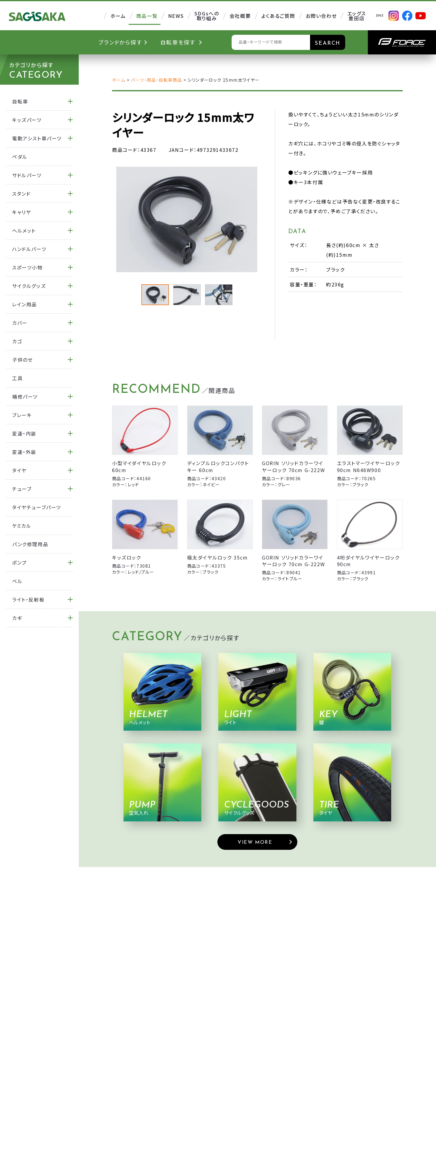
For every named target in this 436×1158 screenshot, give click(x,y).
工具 (17, 378)
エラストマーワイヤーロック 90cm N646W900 (368, 466)
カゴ (17, 341)
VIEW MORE (255, 842)
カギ (17, 617)
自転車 (20, 101)
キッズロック (126, 557)
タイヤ (19, 470)
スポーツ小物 (27, 267)
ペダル (20, 156)
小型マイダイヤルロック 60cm (139, 466)
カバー (20, 322)
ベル (17, 581)
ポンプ (19, 562)
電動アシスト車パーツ (37, 138)
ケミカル (21, 525)
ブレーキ (22, 415)
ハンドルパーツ (29, 249)
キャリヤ (21, 212)
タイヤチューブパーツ (36, 507)
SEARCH (327, 43)
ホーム (118, 80)
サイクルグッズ (29, 285)
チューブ (21, 488)
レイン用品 (24, 304)
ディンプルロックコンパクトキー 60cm (218, 466)
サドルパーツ (27, 175)
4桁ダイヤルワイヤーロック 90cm (368, 561)
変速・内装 (24, 433)
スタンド (21, 193)
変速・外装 (24, 451)
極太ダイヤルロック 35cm (217, 557)
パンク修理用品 (30, 544)
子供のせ (22, 359)
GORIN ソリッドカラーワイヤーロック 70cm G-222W (293, 466)
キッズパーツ (27, 119)
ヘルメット (24, 230)
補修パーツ (25, 396)
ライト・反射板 (28, 599)
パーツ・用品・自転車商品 (156, 80)
